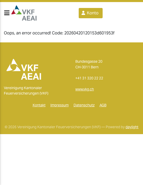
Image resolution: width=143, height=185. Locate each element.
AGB (103, 105)
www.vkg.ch (84, 89)
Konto (90, 13)
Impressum (59, 105)
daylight (132, 127)
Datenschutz (84, 105)
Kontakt (39, 105)
